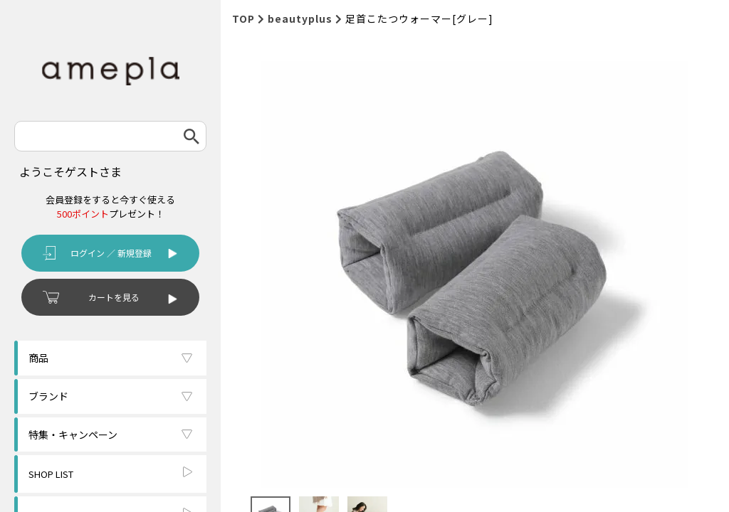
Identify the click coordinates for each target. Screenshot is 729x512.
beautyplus (300, 18)
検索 (191, 136)
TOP (243, 18)
